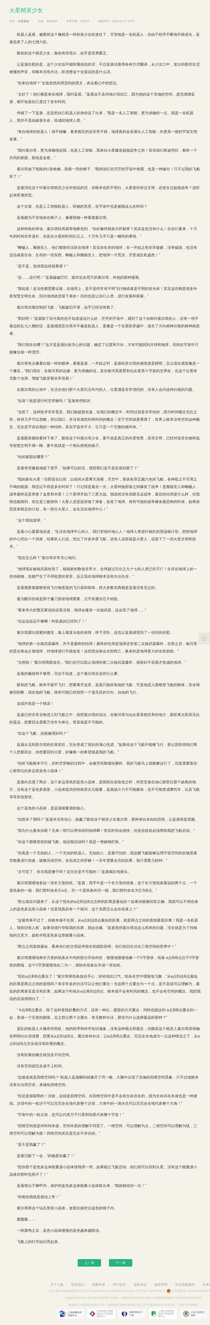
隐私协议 (140, 1284)
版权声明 (161, 1284)
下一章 (121, 1263)
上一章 (89, 1263)
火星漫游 (23, 21)
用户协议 (119, 1284)
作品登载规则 (185, 1284)
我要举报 (98, 1284)
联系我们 (77, 1284)
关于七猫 (56, 1284)
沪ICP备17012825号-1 (150, 1291)
